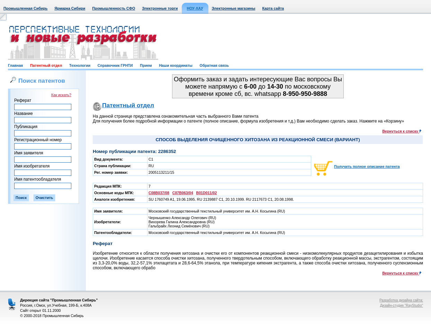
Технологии (79, 65)
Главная (15, 65)
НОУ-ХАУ (195, 8)
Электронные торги (160, 8)
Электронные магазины (233, 8)
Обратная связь (214, 65)
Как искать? (61, 95)
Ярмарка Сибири (69, 8)
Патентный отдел (46, 65)
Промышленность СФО (113, 8)
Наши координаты (175, 65)
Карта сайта (273, 8)
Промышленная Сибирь (25, 8)
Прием (146, 65)
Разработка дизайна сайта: (401, 300)
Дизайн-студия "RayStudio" (401, 305)
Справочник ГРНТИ (115, 65)
